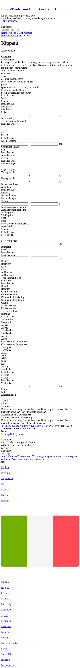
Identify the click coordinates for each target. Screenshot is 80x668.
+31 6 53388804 (9, 21)
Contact (21, 434)
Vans (29, 456)
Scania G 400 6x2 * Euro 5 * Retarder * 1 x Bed (26, 425)
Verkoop (5, 434)
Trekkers (22, 456)
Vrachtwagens (39, 456)
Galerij (13, 434)
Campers (12, 456)
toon (4, 400)
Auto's (4, 456)
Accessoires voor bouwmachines (28, 459)
